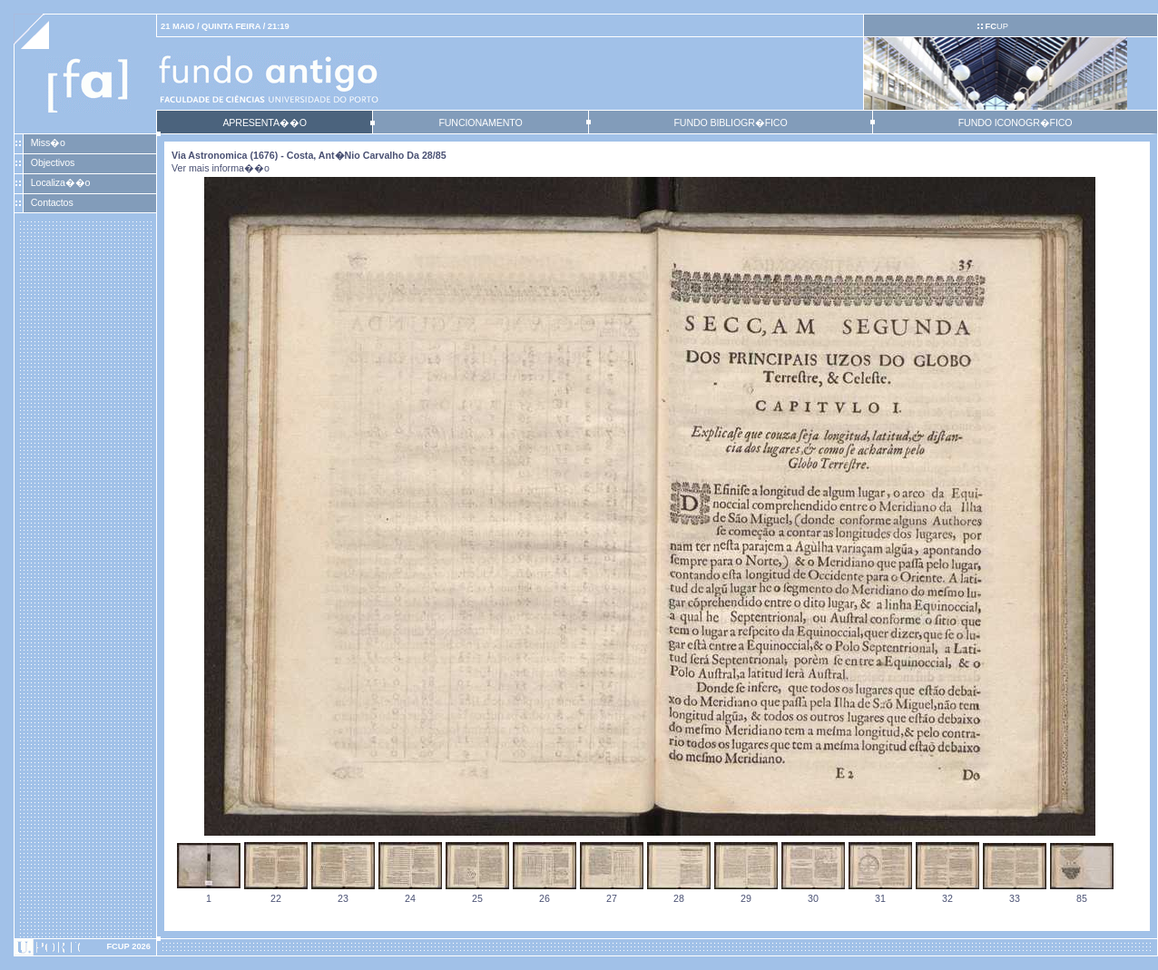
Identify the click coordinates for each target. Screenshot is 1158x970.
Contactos (52, 202)
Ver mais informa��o (221, 167)
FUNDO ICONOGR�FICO (1015, 122)
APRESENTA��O (264, 122)
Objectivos (52, 162)
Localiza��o (61, 182)
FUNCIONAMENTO (480, 122)
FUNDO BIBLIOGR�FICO (730, 122)
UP (996, 26)
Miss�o (48, 142)
